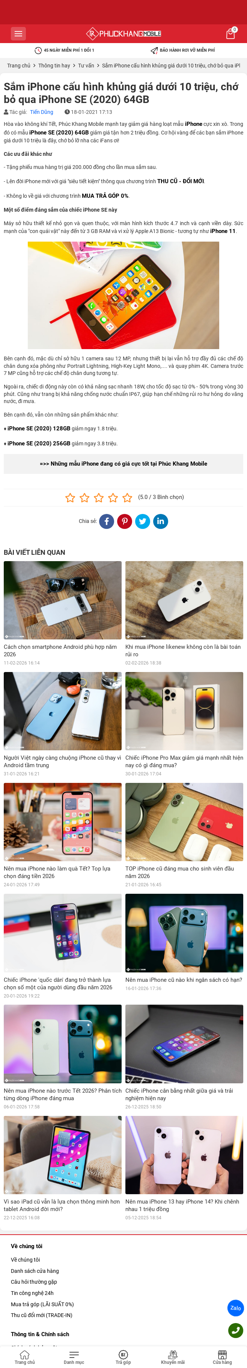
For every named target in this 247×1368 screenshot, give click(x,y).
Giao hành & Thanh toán (39, 1314)
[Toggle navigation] (74, 1358)
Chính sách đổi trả (32, 1292)
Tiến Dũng (41, 112)
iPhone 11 (223, 231)
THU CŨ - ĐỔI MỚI (180, 181)
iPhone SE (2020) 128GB (39, 428)
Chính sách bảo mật (34, 1269)
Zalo (236, 1308)
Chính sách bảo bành (35, 1281)
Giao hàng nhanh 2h (34, 1303)
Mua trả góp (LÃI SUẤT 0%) (42, 1226)
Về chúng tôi (25, 1181)
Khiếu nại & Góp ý (31, 1325)
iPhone (193, 124)
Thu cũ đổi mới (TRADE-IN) (41, 1237)
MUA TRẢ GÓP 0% (105, 196)
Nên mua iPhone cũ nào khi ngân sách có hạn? (183, 980)
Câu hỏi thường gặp (34, 1204)
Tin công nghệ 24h (32, 1215)
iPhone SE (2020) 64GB (59, 132)
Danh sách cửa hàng (35, 1192)
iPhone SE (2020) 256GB (39, 443)
